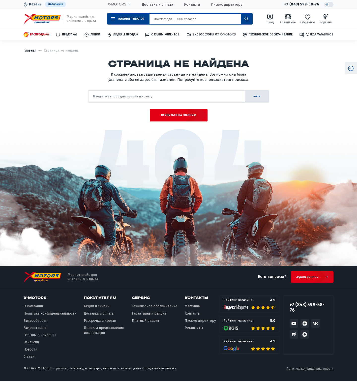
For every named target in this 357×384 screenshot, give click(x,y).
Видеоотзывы (35, 331)
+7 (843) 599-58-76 (300, 4)
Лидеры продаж (122, 34)
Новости (30, 352)
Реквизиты (194, 331)
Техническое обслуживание (267, 34)
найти (254, 96)
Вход (270, 19)
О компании (33, 309)
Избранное (307, 19)
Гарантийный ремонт (149, 316)
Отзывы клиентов (162, 34)
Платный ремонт (145, 324)
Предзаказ (66, 34)
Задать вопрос (305, 279)
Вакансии (31, 345)
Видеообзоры (35, 324)
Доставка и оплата (156, 4)
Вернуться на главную (178, 117)
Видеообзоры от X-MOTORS (211, 34)
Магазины (55, 4)
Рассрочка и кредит (100, 324)
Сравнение (288, 19)
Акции (92, 34)
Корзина (325, 19)
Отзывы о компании (40, 338)
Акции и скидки (97, 309)
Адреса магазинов (316, 34)
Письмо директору (226, 4)
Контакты (191, 4)
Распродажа (36, 34)
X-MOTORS (116, 4)
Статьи (29, 359)
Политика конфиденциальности (50, 316)
